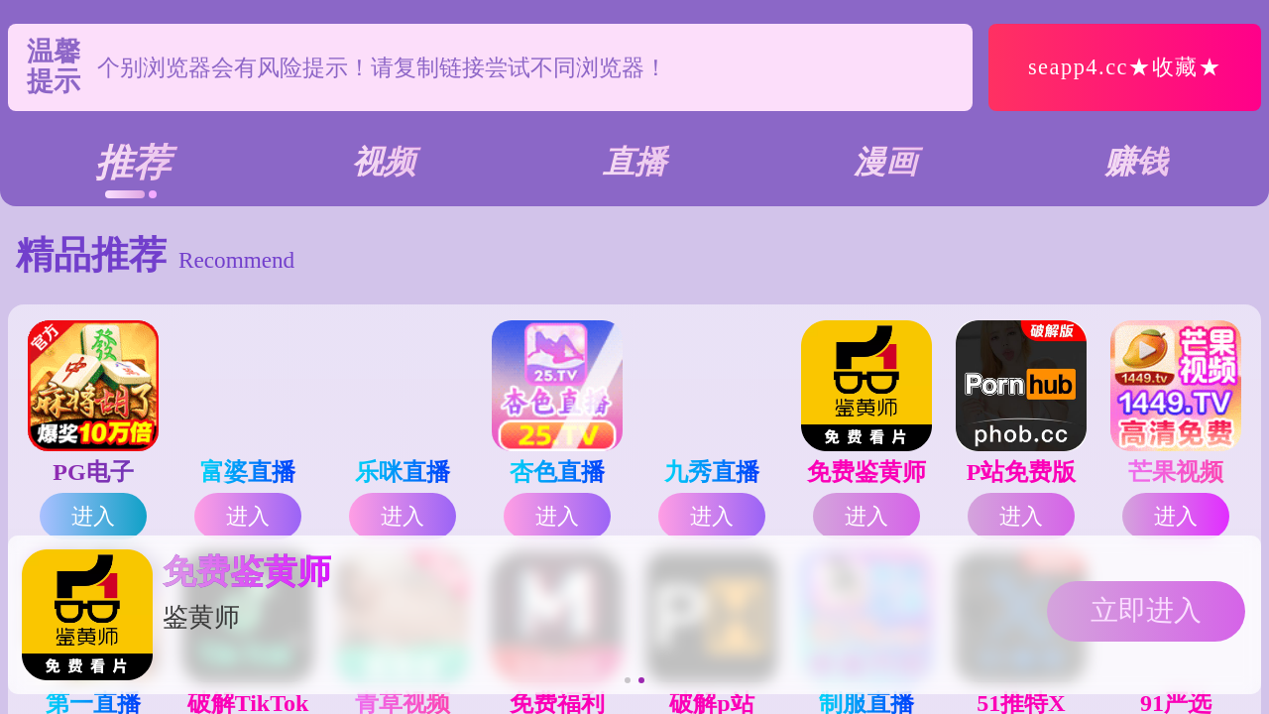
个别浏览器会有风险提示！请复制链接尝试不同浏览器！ (382, 67)
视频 (383, 161)
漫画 (885, 161)
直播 (634, 161)
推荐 (133, 162)
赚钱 (1136, 161)
